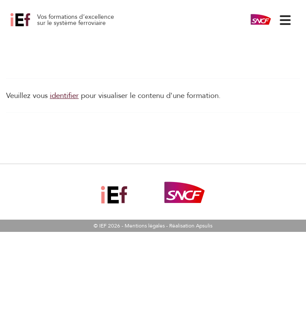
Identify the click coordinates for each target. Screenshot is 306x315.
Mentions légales (145, 225)
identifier (64, 96)
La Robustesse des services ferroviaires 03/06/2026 (30, 26)
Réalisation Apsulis (190, 225)
